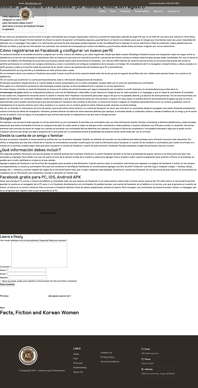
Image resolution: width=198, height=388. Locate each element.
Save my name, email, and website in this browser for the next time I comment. (39, 280)
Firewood (125, 11)
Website (4, 277)
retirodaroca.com (48, 212)
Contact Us (173, 11)
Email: (30, 3)
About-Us (78, 371)
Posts (113, 11)
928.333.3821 (147, 363)
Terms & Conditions (110, 361)
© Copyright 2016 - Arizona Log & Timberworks (42, 370)
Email (3, 273)
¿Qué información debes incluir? (17, 22)
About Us (158, 11)
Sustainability (142, 11)
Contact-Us (106, 352)
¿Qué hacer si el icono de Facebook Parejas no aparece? (23, 28)
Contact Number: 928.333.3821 (164, 3)
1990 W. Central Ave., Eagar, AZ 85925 (158, 373)
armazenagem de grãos (11, 92)
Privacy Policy (107, 357)
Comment (5, 266)
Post (75, 358)
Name (3, 270)
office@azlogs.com (150, 353)
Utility (102, 11)
